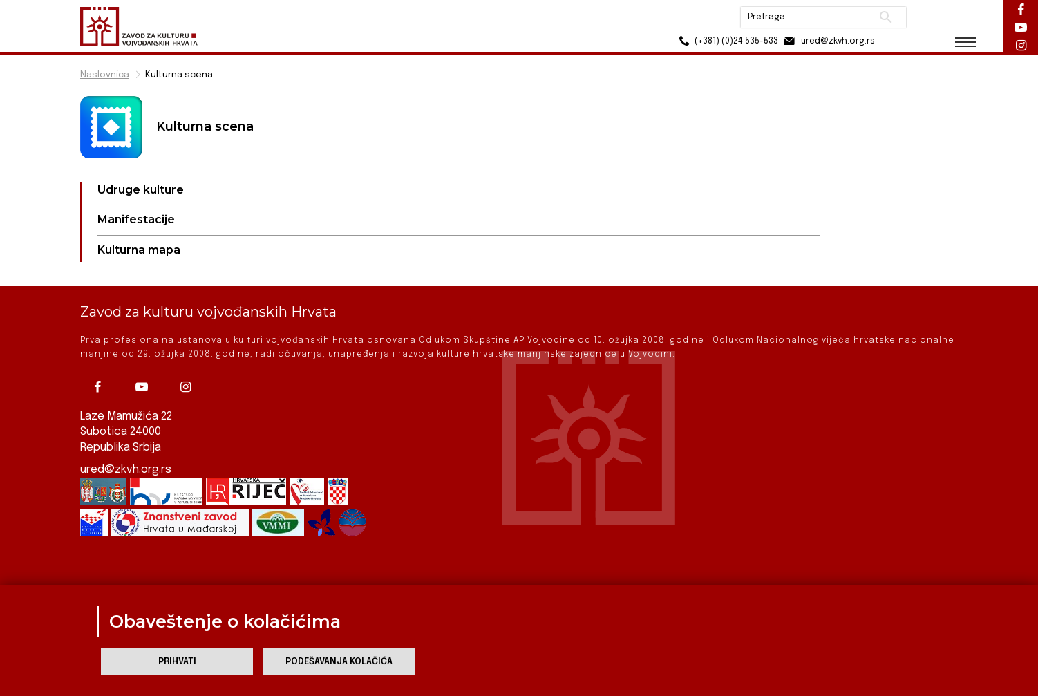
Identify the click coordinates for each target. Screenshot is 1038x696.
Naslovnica (104, 74)
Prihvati (177, 661)
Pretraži (885, 17)
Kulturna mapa (138, 249)
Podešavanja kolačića (339, 661)
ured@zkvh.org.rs (125, 470)
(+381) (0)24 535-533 (726, 41)
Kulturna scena (179, 74)
